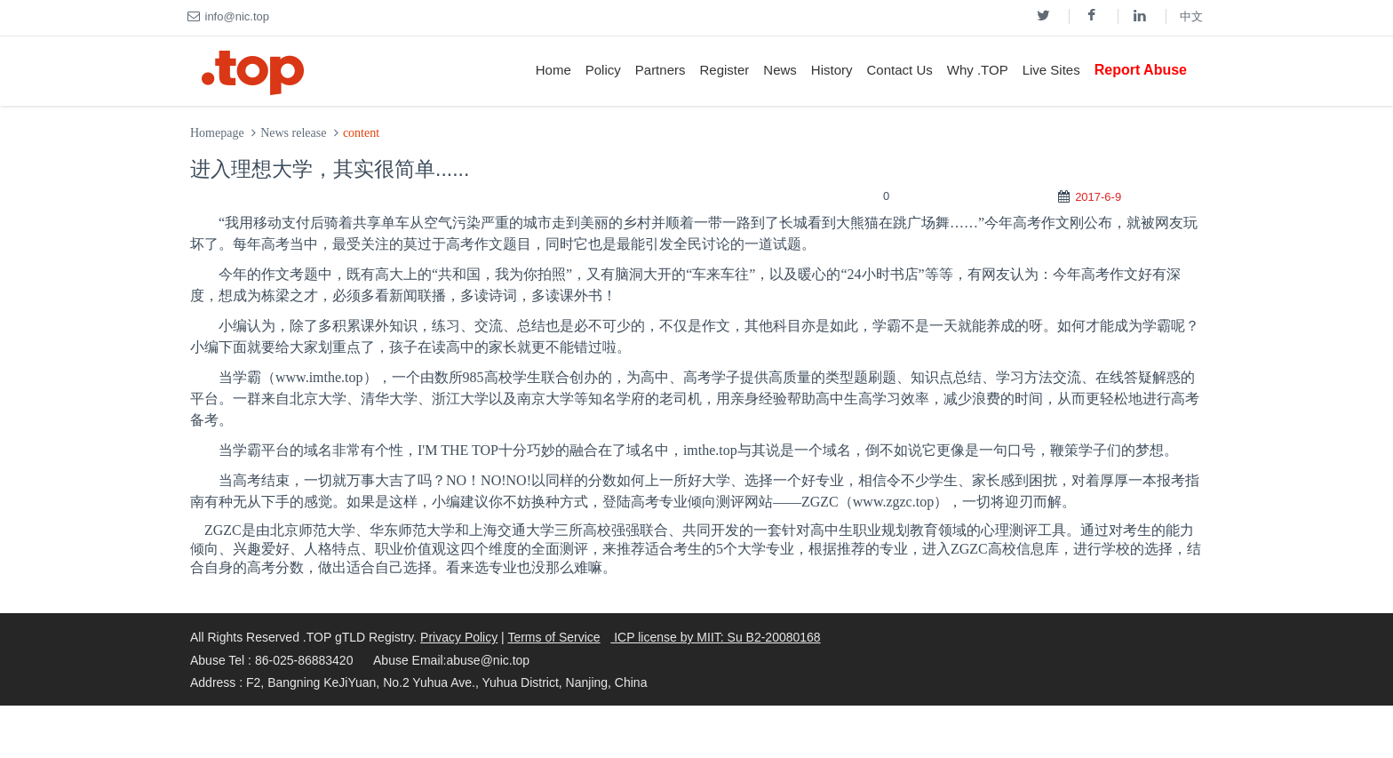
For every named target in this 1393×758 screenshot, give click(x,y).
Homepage (217, 133)
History (832, 69)
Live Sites (1051, 69)
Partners (660, 69)
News (780, 69)
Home (553, 69)
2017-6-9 (1098, 196)
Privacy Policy (459, 637)
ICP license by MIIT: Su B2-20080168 (715, 637)
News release (293, 133)
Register (724, 69)
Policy (603, 69)
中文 (1191, 16)
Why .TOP (977, 69)
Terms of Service (553, 637)
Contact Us (900, 69)
